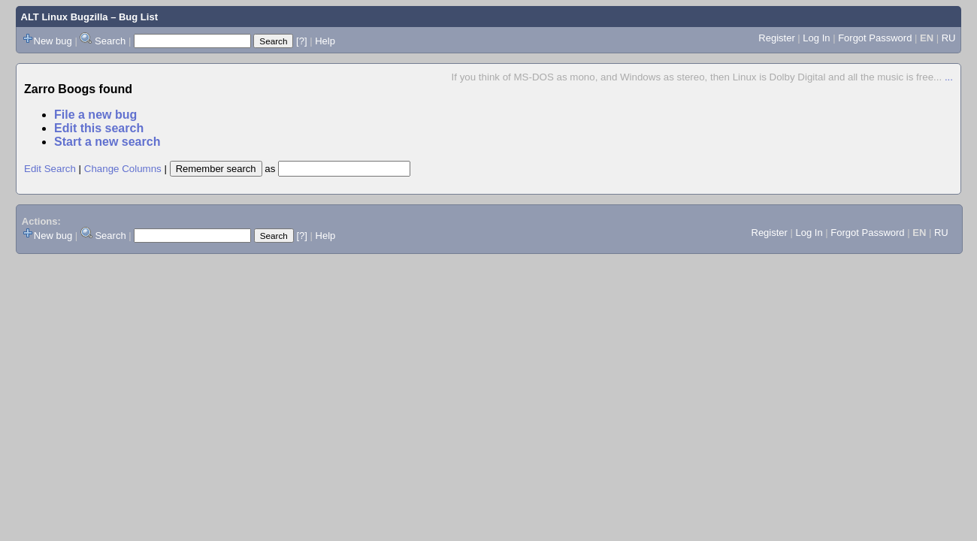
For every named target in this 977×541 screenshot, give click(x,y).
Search (110, 41)
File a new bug (95, 114)
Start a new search (107, 141)
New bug (53, 41)
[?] (301, 41)
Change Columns (123, 168)
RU (949, 38)
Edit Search (50, 168)
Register (776, 38)
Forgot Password (875, 38)
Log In (816, 38)
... (949, 77)
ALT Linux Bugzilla (64, 17)
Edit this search (99, 128)
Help (325, 41)
